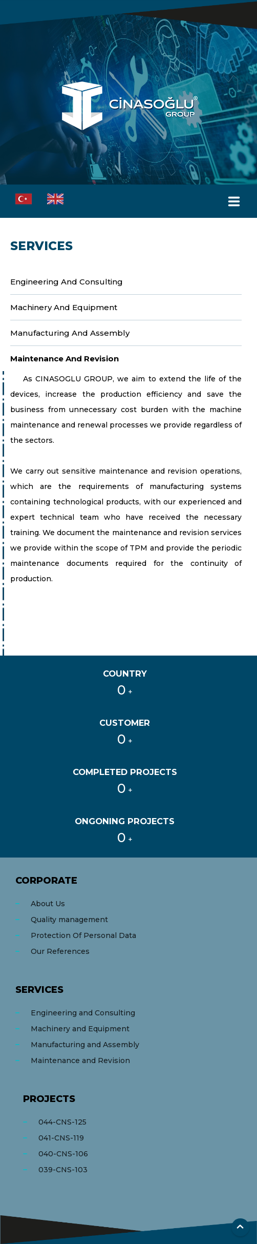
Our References (60, 951)
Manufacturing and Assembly (70, 333)
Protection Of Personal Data (83, 935)
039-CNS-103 (63, 1169)
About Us (48, 903)
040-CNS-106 (63, 1153)
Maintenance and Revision (64, 358)
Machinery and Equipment (63, 307)
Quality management (69, 919)
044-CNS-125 (62, 1122)
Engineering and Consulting (66, 282)
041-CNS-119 (61, 1138)
